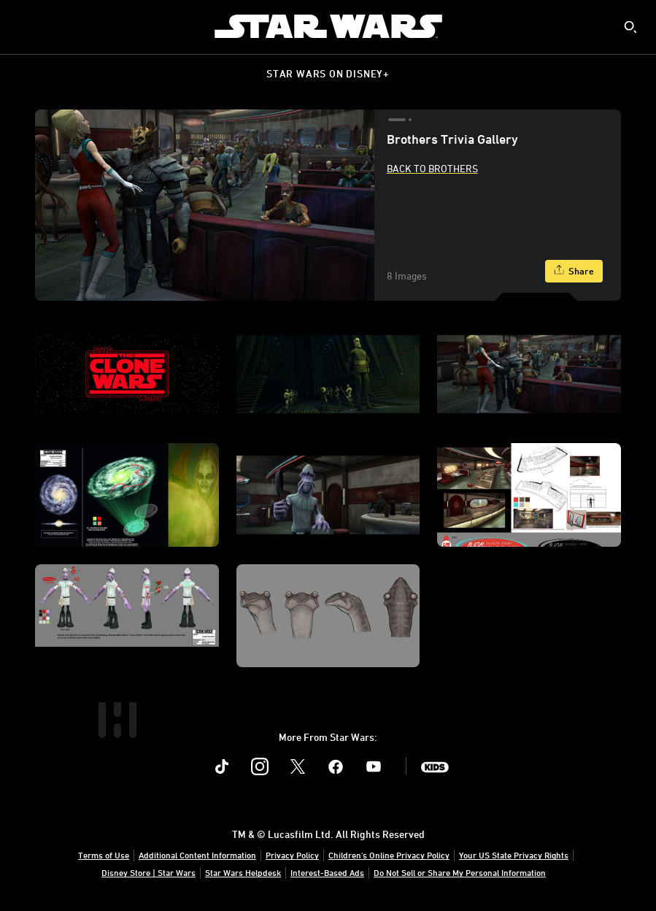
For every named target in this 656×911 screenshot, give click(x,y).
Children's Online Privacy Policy (388, 855)
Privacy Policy (292, 855)
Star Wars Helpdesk (243, 872)
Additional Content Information (197, 855)
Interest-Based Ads (327, 872)
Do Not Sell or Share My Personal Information (460, 872)
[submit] (630, 27)
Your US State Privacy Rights (513, 855)
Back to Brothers (432, 168)
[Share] (574, 271)
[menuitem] (23, 26)
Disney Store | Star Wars (148, 872)
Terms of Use (103, 855)
